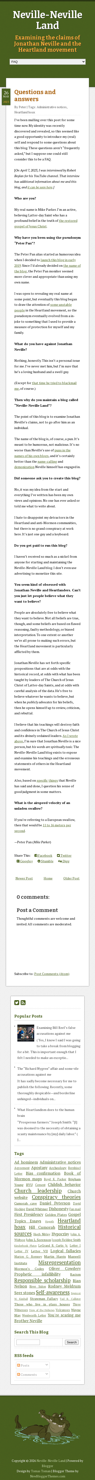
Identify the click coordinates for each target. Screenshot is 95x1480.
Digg (63, 861)
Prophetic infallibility (37, 1274)
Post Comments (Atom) (51, 973)
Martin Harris (55, 1256)
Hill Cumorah (42, 1227)
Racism (75, 1274)
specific (42, 780)
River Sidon (37, 1287)
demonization (24, 467)
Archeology (57, 1168)
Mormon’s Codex (29, 1268)
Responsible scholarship (42, 1280)
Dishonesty (58, 1208)
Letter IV (21, 1251)
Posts (23, 1365)
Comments (27, 1374)
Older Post (71, 878)
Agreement (22, 1168)
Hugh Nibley (41, 1234)
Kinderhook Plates (25, 1245)
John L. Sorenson (38, 1239)
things (53, 780)
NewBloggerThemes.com (47, 1476)
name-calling (47, 461)
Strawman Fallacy (44, 1298)
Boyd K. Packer (55, 1179)
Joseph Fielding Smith (66, 1240)
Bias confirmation (43, 1173)
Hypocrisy (60, 1234)
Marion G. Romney (28, 1257)
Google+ (25, 861)
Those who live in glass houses (42, 1304)
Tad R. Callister (70, 1299)
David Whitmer (37, 1209)
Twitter (64, 855)
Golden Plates (56, 1214)
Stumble (45, 861)
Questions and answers (35, 96)
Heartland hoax (24, 112)
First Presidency (28, 1214)
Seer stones (24, 1292)
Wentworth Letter (34, 1315)
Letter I (75, 1246)
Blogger (47, 1466)
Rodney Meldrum (64, 1286)
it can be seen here (39, 187)
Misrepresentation (59, 1262)
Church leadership (38, 1190)
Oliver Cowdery (65, 1268)
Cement (40, 1185)
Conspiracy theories (56, 1197)
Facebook (43, 855)
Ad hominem (26, 1162)
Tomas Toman (41, 1471)
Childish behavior (64, 1184)
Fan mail (75, 1209)
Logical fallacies (65, 1250)
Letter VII (39, 1251)
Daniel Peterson (55, 1203)
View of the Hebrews (42, 1310)
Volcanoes (63, 1310)
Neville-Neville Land (47, 20)
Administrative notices (52, 107)
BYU (29, 1184)
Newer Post (24, 878)
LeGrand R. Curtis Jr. (53, 1246)
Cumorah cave (25, 1203)
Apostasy (39, 1167)
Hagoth (49, 1221)
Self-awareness (53, 1292)
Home (48, 878)
